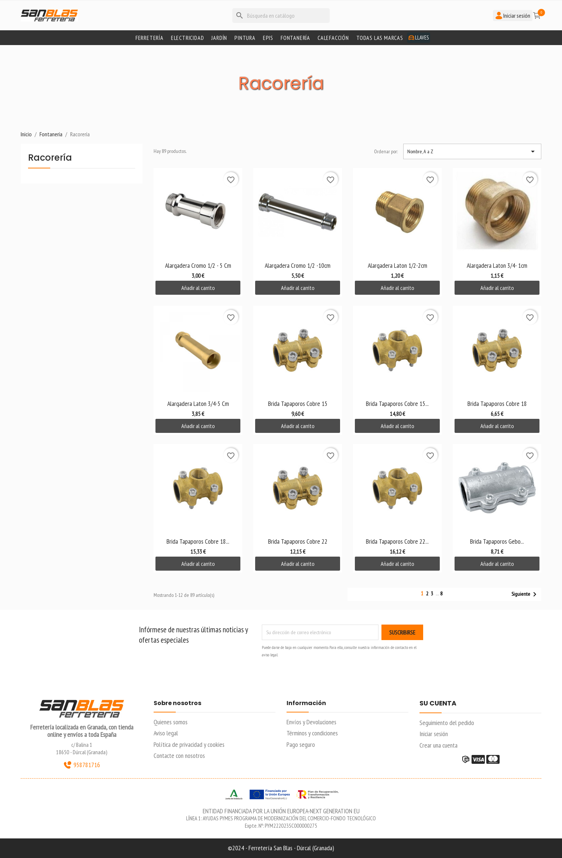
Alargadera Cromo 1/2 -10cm (297, 265)
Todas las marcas (379, 37)
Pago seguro (301, 744)
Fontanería (295, 37)
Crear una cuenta (438, 745)
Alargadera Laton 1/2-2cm (397, 265)
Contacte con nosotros (179, 755)
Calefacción (333, 37)
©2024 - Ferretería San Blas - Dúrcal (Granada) (281, 848)
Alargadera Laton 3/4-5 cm (198, 403)
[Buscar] (281, 15)
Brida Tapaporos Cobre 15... (397, 403)
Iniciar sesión (433, 733)
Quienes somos (171, 722)
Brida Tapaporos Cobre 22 (298, 541)
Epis (268, 37)
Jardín (219, 37)
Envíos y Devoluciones (311, 722)
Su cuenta (437, 704)
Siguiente (525, 594)
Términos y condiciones (312, 733)
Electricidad (187, 37)
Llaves (418, 37)
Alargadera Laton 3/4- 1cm (497, 265)
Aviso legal (166, 733)
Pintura (245, 37)
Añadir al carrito (198, 287)
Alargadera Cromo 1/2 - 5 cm (198, 265)
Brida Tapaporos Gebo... (497, 541)
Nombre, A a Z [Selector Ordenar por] (472, 151)
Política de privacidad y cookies (189, 744)
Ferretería (150, 37)
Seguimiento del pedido (446, 722)
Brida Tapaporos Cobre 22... (397, 541)
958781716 (81, 764)
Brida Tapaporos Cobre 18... (198, 541)
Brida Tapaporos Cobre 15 (298, 403)
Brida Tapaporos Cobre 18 (497, 403)
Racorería (50, 158)
